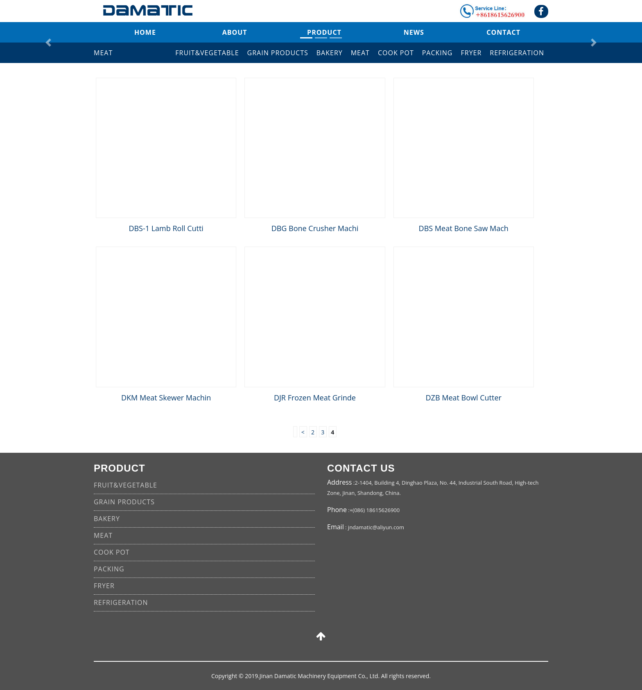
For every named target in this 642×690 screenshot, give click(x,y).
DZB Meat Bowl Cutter (464, 397)
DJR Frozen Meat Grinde (315, 397)
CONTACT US (361, 468)
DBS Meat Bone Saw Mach (464, 228)
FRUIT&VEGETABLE (207, 52)
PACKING (437, 52)
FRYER (471, 52)
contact (503, 32)
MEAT (360, 52)
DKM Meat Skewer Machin (166, 397)
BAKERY (329, 52)
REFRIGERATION (517, 52)
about (234, 32)
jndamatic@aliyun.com (376, 527)
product (324, 32)
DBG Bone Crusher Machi (315, 228)
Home (145, 32)
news (414, 32)
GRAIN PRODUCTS (277, 52)
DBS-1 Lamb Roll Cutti (166, 228)
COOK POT (396, 52)
